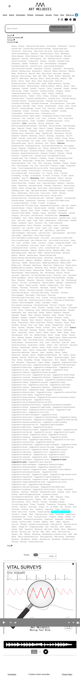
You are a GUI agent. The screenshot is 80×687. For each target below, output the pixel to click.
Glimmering (34, 178)
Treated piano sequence (61, 512)
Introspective (64, 215)
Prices (56, 15)
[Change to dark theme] (9, 6)
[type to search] (40, 28)
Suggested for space (58, 459)
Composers (39, 15)
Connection (12, 674)
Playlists (30, 15)
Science (73, 327)
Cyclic (24, 123)
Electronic (61, 143)
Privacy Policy (67, 674)
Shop (62, 15)
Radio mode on (78, 622)
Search (11, 15)
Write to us (70, 15)
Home (5, 15)
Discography (20, 15)
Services (48, 15)
